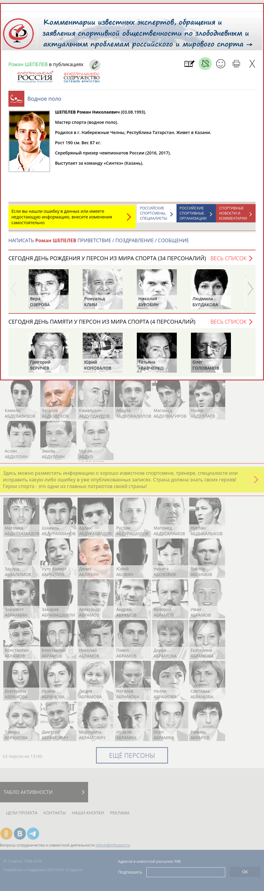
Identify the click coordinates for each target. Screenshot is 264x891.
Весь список (228, 258)
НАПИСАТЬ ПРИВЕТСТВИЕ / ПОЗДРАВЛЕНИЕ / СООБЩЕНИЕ (98, 240)
